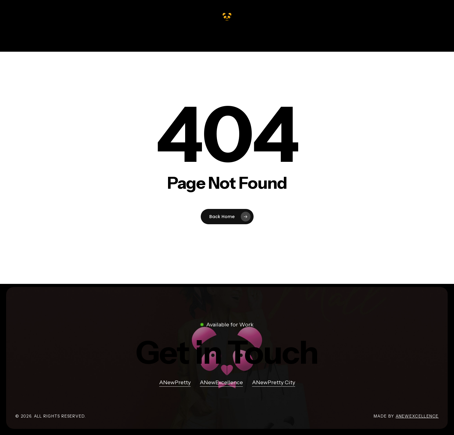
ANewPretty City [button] (273, 382)
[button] (227, 352)
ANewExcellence (417, 416)
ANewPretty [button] (175, 382)
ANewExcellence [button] (221, 382)
